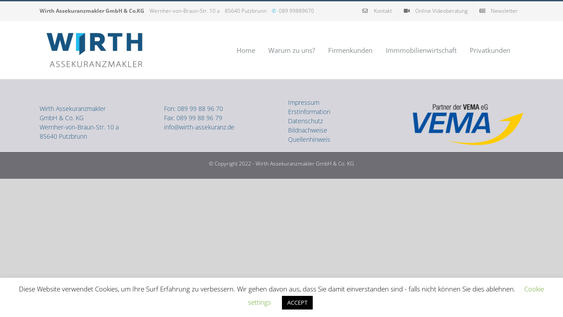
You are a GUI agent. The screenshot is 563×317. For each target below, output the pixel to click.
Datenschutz (305, 121)
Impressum (303, 102)
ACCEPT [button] (297, 302)
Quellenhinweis (309, 139)
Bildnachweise (307, 130)
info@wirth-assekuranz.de (199, 127)
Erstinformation (309, 111)
